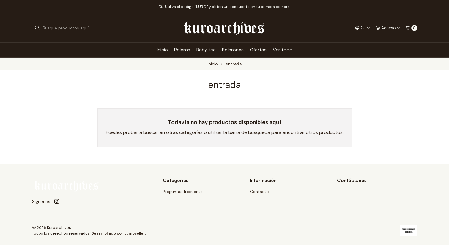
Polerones (233, 50)
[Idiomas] (363, 28)
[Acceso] (388, 28)
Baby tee (206, 50)
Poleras (182, 50)
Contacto (259, 191)
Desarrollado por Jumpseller (118, 233)
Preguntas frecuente (183, 191)
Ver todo (282, 50)
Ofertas (258, 50)
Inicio (162, 50)
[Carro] (411, 28)
